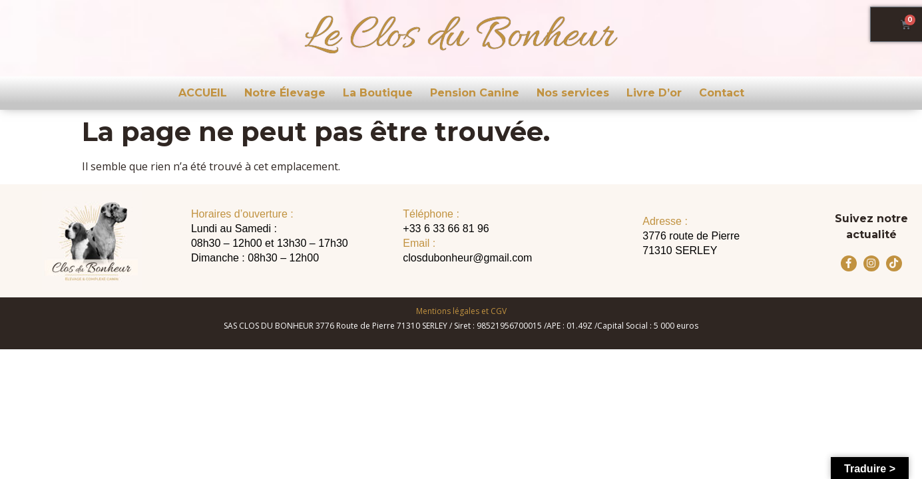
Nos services (573, 92)
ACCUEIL (202, 92)
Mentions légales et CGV (461, 311)
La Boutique (378, 92)
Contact (721, 92)
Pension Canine (474, 92)
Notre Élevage (285, 92)
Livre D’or (654, 92)
